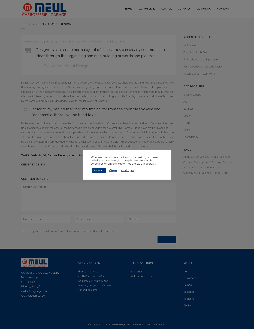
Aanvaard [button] (99, 170)
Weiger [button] (113, 170)
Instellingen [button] (127, 170)
